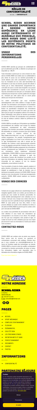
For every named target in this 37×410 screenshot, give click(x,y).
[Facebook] (4, 302)
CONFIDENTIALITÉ (9, 363)
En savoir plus (22, 391)
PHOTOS (6, 349)
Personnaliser (18, 400)
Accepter (18, 405)
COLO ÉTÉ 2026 (8, 331)
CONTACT (6, 346)
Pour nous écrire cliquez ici (9, 255)
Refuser (19, 395)
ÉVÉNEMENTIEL (8, 328)
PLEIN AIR (6, 325)
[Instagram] (7, 302)
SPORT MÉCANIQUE (9, 319)
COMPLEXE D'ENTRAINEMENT (12, 322)
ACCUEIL (12, 14)
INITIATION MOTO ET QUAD (11, 337)
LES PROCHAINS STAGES (11, 334)
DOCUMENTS (7, 343)
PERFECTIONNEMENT (10, 340)
